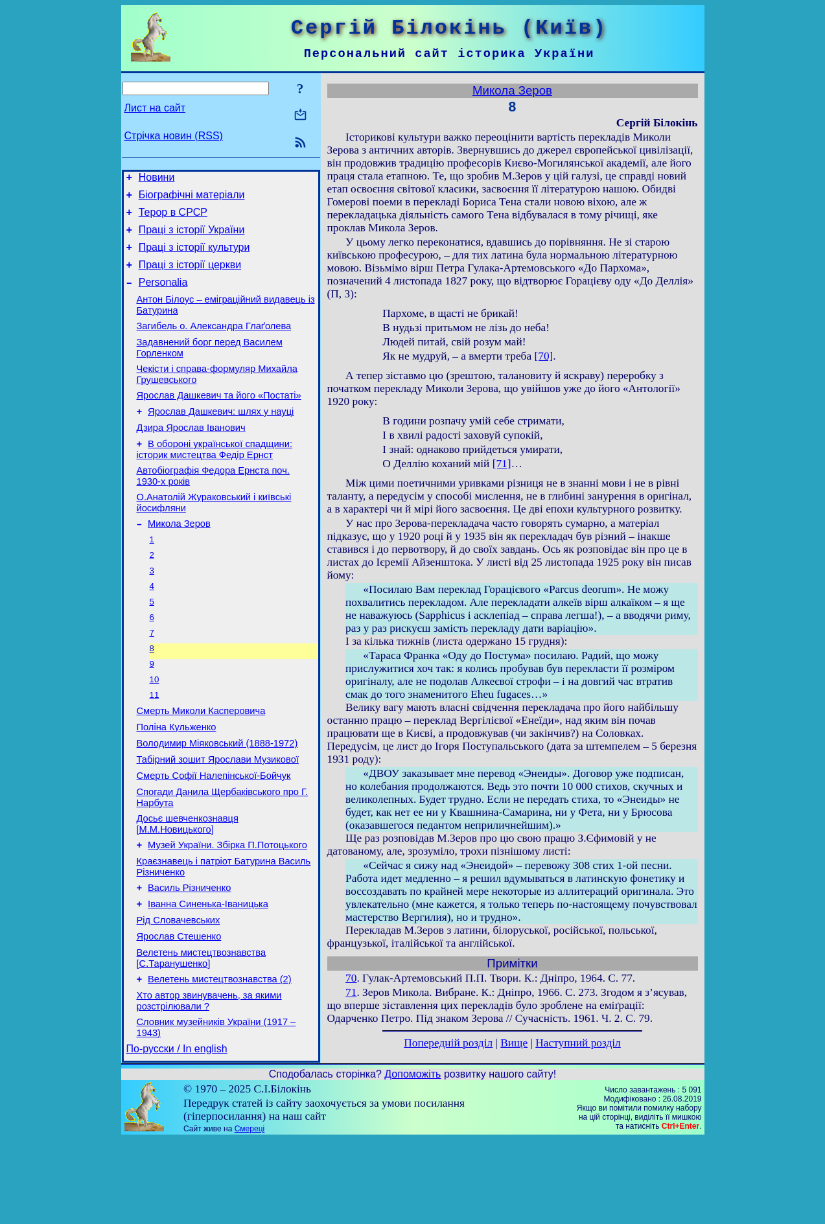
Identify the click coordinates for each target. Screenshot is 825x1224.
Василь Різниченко (189, 956)
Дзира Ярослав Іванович (191, 455)
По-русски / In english (176, 1132)
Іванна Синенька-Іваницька (208, 974)
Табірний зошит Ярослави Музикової (218, 816)
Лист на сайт (155, 107)
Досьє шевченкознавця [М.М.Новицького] (187, 886)
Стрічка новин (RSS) (173, 135)
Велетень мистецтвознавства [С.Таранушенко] (201, 1034)
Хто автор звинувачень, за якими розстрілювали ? (209, 1081)
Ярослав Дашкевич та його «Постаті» (219, 418)
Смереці (249, 1213)
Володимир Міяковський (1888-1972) (217, 798)
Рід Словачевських (178, 992)
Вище (514, 1043)
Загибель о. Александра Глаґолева (214, 343)
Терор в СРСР (173, 218)
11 (154, 744)
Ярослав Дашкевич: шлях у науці (221, 437)
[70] (543, 356)
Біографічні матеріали (192, 198)
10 (154, 727)
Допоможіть (412, 1158)
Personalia (163, 295)
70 (350, 978)
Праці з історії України (192, 237)
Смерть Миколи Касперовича (201, 762)
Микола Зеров (179, 558)
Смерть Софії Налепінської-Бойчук (214, 834)
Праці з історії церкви (190, 276)
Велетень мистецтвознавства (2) (220, 1057)
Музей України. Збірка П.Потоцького (227, 910)
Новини (157, 179)
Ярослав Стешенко (179, 1011)
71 (350, 992)
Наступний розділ (577, 1043)
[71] (502, 463)
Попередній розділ (448, 1043)
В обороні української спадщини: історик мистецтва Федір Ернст (214, 478)
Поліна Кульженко (176, 780)
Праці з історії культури (194, 256)
